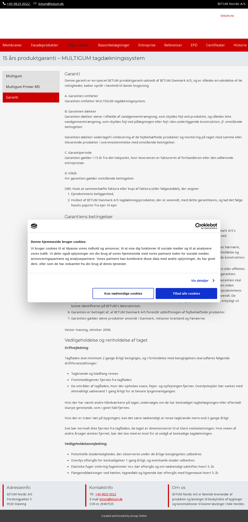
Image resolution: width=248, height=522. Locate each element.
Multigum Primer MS (23, 86)
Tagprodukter (78, 45)
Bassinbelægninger (114, 45)
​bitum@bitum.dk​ (51, 4)
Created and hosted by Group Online (124, 516)
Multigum (14, 76)
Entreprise (146, 45)
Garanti (12, 97)
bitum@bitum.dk (111, 499)
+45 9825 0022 (19, 4)
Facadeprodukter (44, 45)
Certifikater (215, 45)
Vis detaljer (200, 280)
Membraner (12, 45)
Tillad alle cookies (186, 293)
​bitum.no (227, 15)
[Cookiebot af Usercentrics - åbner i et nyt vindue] (198, 226)
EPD (194, 45)
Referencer (173, 45)
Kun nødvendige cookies (123, 293)
